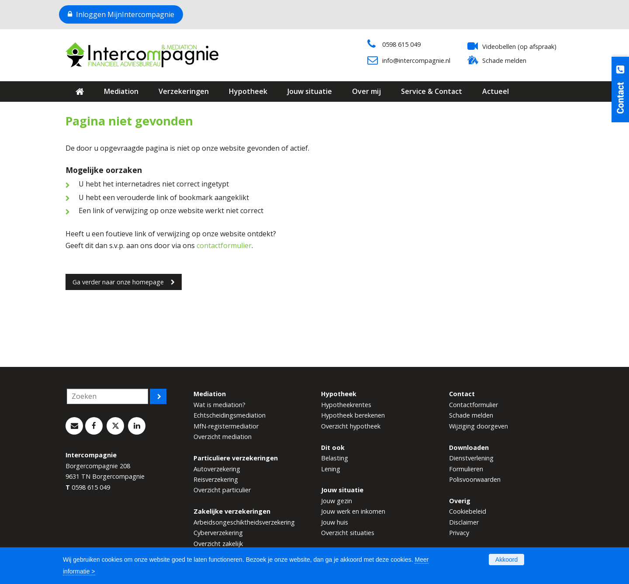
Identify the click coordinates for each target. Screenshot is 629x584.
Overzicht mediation (223, 436)
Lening (330, 469)
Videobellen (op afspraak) (519, 46)
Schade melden (504, 60)
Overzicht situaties (347, 533)
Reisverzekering (216, 479)
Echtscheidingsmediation (230, 415)
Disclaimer (464, 522)
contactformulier (224, 245)
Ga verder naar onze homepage (118, 282)
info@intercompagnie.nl (416, 60)
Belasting (334, 458)
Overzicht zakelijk (218, 543)
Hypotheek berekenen (353, 415)
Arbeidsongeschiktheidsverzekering (244, 522)
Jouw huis (334, 522)
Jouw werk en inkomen (353, 511)
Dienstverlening (471, 458)
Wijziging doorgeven (478, 426)
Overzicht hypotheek (350, 426)
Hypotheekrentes (346, 405)
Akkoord (506, 559)
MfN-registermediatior (226, 426)
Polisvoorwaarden (475, 479)
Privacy (459, 533)
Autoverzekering (217, 469)
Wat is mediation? (219, 405)
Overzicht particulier (222, 490)
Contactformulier (473, 405)
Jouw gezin (336, 501)
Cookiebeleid (467, 511)
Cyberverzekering (218, 533)
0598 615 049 (401, 44)
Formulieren (466, 469)
